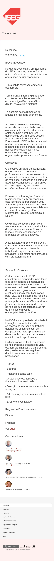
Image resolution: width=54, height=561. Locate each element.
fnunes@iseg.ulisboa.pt (13, 465)
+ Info (22, 55)
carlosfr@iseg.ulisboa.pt (13, 451)
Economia (9, 33)
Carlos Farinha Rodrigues (14, 449)
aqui (12, 428)
